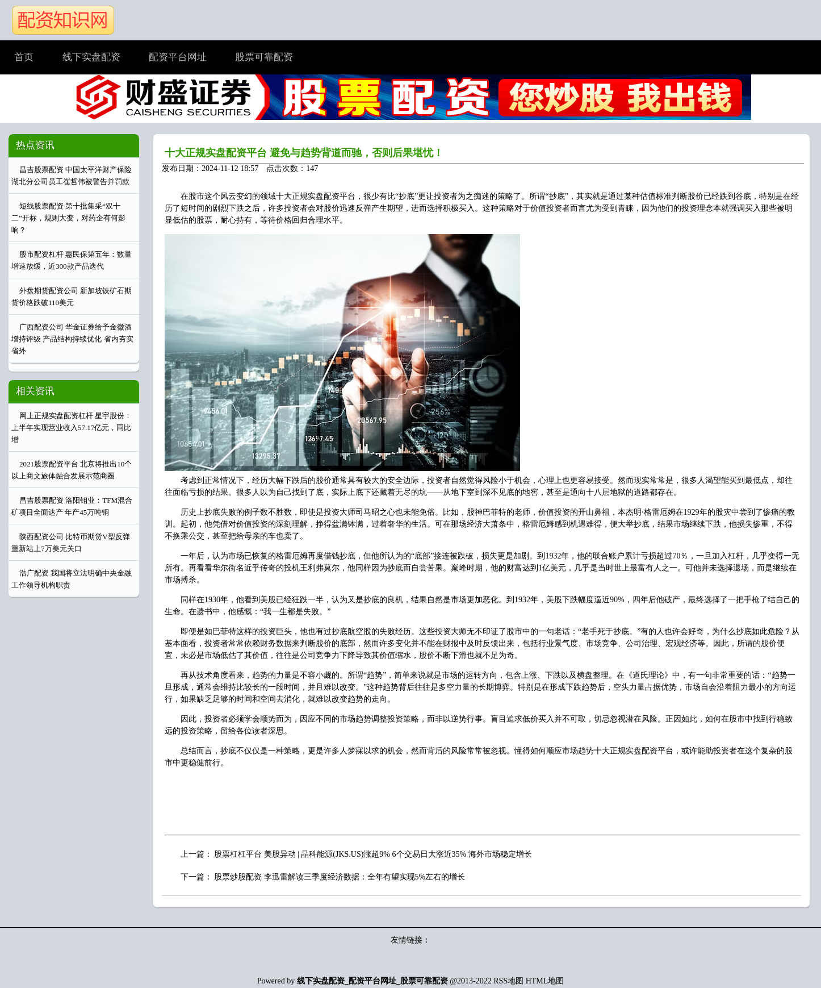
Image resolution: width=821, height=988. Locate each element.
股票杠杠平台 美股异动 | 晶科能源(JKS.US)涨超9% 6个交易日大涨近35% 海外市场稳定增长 (373, 854)
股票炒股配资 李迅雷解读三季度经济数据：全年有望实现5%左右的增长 (339, 877)
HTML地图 (545, 981)
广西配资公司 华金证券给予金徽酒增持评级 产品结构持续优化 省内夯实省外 (72, 339)
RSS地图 (508, 981)
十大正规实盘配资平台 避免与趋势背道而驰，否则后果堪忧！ (304, 153)
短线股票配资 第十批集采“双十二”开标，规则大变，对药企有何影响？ (68, 218)
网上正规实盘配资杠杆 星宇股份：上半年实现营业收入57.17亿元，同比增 (71, 427)
